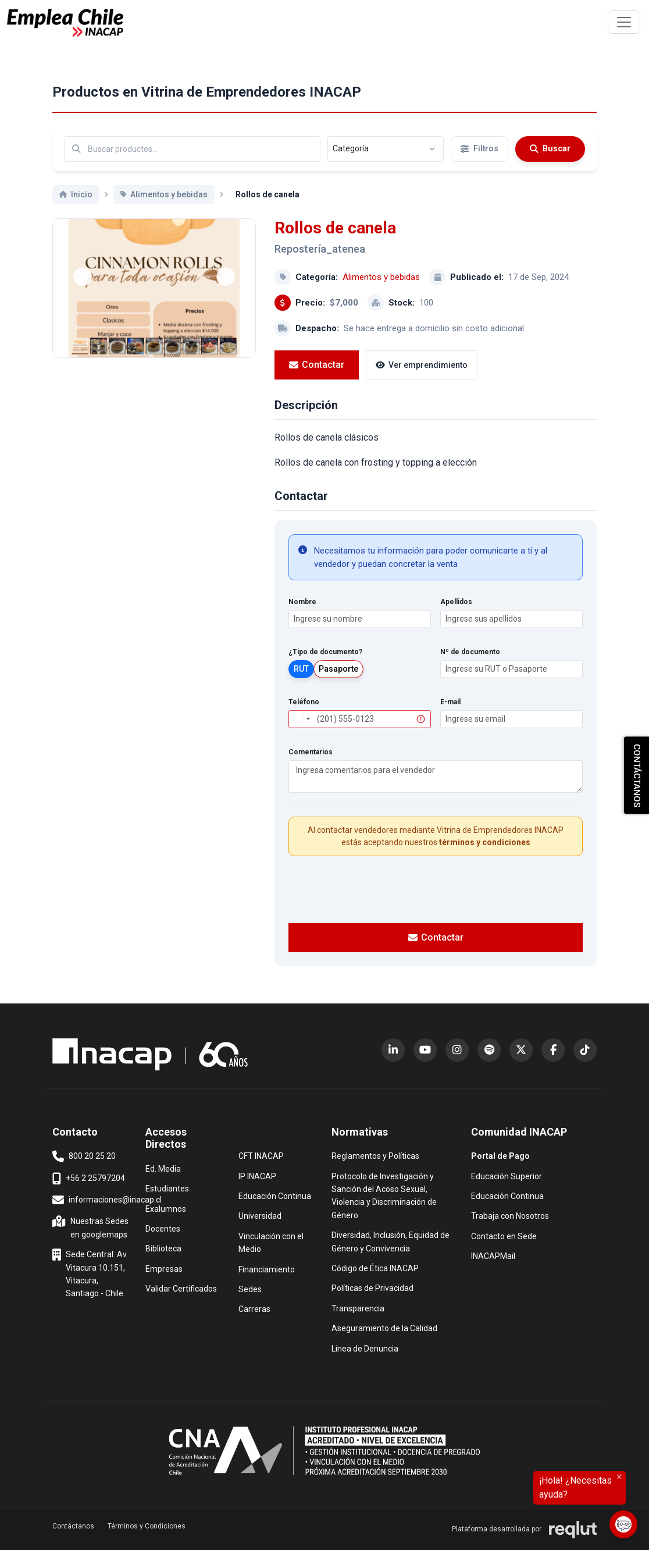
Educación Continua (274, 1195)
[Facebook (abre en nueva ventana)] (553, 1050)
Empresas (164, 1269)
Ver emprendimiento (422, 365)
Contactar (316, 364)
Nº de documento (470, 652)
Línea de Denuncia (364, 1347)
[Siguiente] (225, 276)
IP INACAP (257, 1175)
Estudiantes (167, 1187)
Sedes (250, 1288)
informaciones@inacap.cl (107, 1200)
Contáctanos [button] (73, 1526)
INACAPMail (493, 1255)
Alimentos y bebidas (381, 277)
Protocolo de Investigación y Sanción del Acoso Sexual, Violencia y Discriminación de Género (384, 1195)
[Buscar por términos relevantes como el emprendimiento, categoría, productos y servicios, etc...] (192, 149)
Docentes (162, 1227)
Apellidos (456, 602)
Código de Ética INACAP (375, 1267)
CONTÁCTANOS (637, 775)
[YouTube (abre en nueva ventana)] (425, 1050)
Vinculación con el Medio (278, 1242)
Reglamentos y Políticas (375, 1155)
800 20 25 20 (84, 1156)
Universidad (259, 1215)
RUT (301, 668)
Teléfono (303, 702)
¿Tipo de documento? (325, 652)
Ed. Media (163, 1167)
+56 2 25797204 (88, 1178)
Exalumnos (165, 1209)
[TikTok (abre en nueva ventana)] (585, 1050)
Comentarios (310, 752)
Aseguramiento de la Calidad (384, 1327)
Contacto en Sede (504, 1235)
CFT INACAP (261, 1155)
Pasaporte (338, 668)
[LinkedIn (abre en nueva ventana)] (393, 1050)
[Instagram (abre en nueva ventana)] (457, 1050)
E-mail (450, 702)
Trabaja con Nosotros (510, 1215)
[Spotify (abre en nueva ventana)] (489, 1050)
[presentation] (435, 888)
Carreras (254, 1308)
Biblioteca (163, 1247)
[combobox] (301, 719)
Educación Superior (506, 1175)
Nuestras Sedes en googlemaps (91, 1227)
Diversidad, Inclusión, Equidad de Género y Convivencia (390, 1241)
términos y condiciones (484, 842)
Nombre (302, 602)
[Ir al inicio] (65, 23)
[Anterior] (82, 276)
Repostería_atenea (319, 249)
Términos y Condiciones (147, 1526)
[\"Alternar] (624, 22)
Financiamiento (266, 1268)
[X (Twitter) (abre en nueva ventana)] (521, 1050)
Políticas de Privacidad (372, 1287)
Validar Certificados (181, 1287)
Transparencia (357, 1307)
